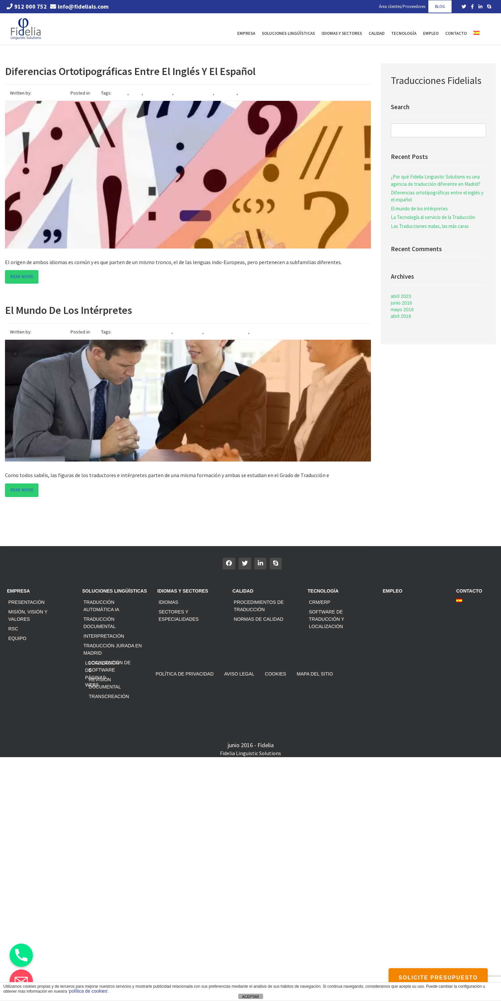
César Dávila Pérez (51, 93)
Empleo (431, 33)
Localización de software (110, 666)
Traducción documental (100, 622)
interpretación (188, 332)
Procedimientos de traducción (259, 606)
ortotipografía (158, 93)
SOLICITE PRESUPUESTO (438, 977)
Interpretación (104, 636)
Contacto (456, 33)
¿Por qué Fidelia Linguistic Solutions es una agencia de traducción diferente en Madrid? (435, 180)
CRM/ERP (319, 602)
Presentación (26, 602)
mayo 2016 (402, 309)
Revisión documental (105, 683)
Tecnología (403, 33)
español (119, 93)
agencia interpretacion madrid (141, 332)
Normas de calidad (258, 619)
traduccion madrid (257, 93)
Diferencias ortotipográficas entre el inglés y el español (130, 71)
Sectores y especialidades (179, 615)
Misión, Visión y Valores (27, 615)
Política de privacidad (185, 674)
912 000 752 (27, 6)
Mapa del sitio (315, 674)
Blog (96, 93)
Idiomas (168, 602)
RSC (13, 628)
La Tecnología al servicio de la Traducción (433, 217)
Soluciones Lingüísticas (288, 33)
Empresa (246, 33)
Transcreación (109, 696)
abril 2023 (401, 296)
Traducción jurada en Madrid (113, 649)
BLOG (440, 6)
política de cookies (88, 991)
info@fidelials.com (79, 6)
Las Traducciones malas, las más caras (430, 226)
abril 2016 (401, 316)
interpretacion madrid (226, 332)
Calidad (377, 33)
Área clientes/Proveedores (402, 6)
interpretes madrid (269, 332)
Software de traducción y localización (326, 619)
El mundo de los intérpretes (68, 310)
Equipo (17, 638)
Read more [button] (21, 276)
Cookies (275, 674)
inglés (136, 93)
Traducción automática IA (101, 606)
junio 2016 (401, 303)
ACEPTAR (250, 997)
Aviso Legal (239, 674)
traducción (226, 93)
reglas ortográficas (194, 93)
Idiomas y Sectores (342, 33)
